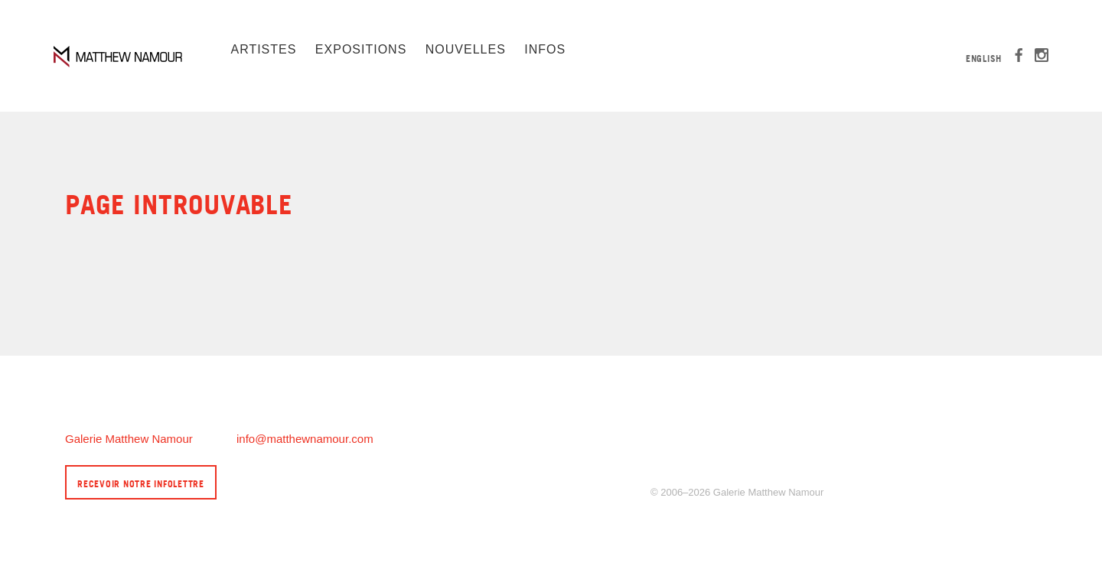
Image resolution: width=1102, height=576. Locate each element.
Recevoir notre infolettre (140, 483)
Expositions (360, 49)
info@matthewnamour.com (304, 438)
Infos (545, 49)
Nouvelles (465, 49)
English (984, 58)
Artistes (263, 49)
